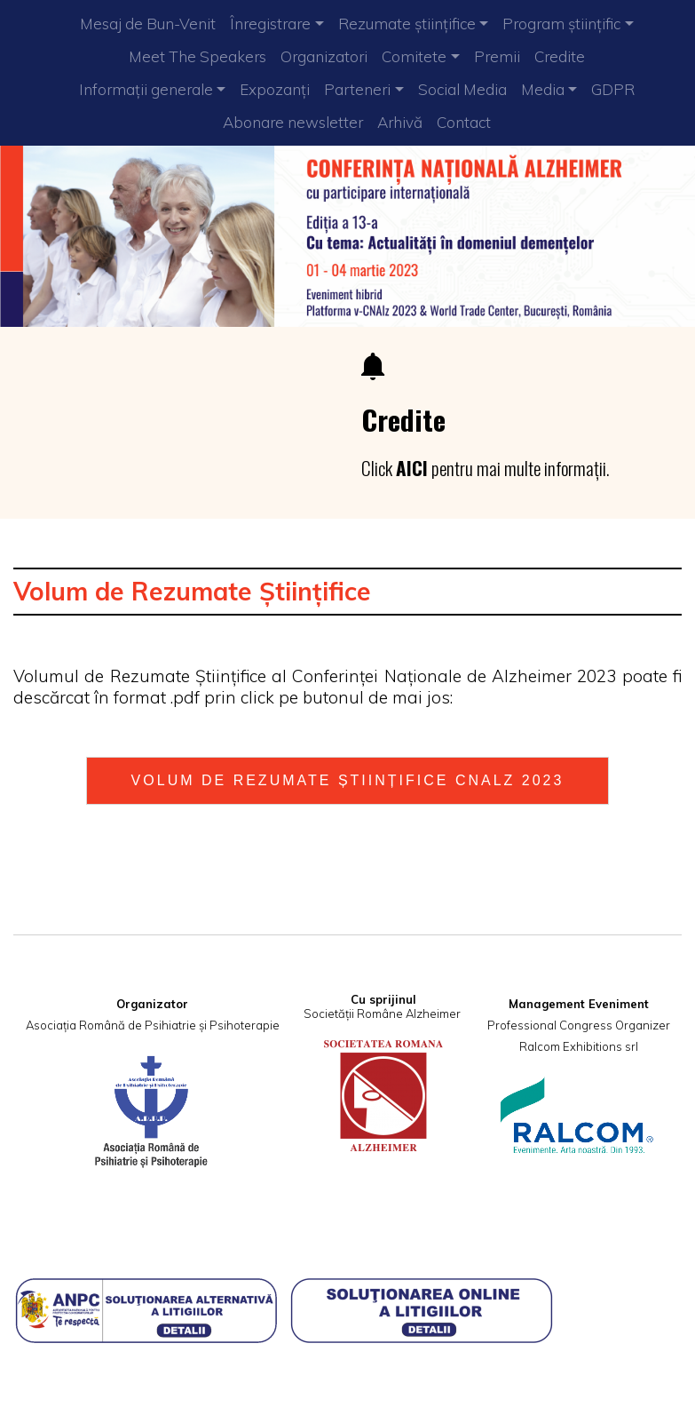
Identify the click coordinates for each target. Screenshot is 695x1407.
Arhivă (400, 122)
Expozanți (275, 89)
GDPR (613, 89)
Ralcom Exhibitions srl (578, 1046)
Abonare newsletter (293, 122)
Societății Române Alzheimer (382, 1013)
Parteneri (357, 89)
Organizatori (323, 56)
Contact (464, 122)
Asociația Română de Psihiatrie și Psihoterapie (153, 1025)
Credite (559, 56)
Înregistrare (270, 23)
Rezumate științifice (407, 23)
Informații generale (146, 89)
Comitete (414, 56)
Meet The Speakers (197, 56)
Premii (497, 56)
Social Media (462, 89)
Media (543, 89)
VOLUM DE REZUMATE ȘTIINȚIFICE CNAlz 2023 (348, 780)
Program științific (561, 23)
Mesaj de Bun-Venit (148, 23)
